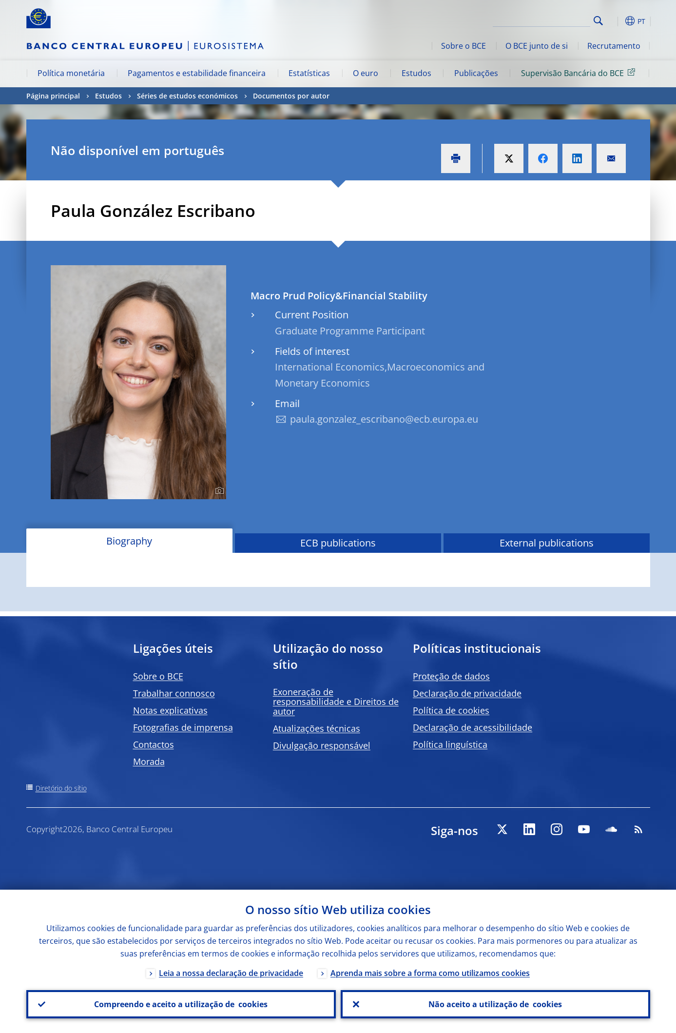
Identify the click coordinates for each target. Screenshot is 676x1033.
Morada (149, 761)
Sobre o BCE (463, 45)
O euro (365, 73)
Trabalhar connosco (174, 693)
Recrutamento (613, 45)
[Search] (541, 19)
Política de (451, 710)
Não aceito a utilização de (495, 1004)
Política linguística (450, 744)
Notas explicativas (170, 710)
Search (598, 20)
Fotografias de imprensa (183, 727)
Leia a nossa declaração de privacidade (231, 973)
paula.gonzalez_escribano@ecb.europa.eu (384, 419)
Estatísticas (309, 73)
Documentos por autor (291, 95)
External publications (547, 542)
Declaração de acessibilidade (472, 727)
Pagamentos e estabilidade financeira (197, 73)
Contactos (153, 744)
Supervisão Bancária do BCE (579, 72)
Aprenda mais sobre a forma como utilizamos (430, 973)
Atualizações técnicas (316, 728)
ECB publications (338, 542)
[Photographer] (218, 490)
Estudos (416, 73)
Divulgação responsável (321, 745)
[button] (616, 21)
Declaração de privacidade (467, 693)
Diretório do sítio (61, 788)
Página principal (53, 95)
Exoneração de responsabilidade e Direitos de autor (336, 701)
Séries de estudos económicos (187, 95)
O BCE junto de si (536, 45)
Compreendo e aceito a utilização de (181, 1004)
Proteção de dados (451, 676)
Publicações (476, 73)
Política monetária (71, 73)
